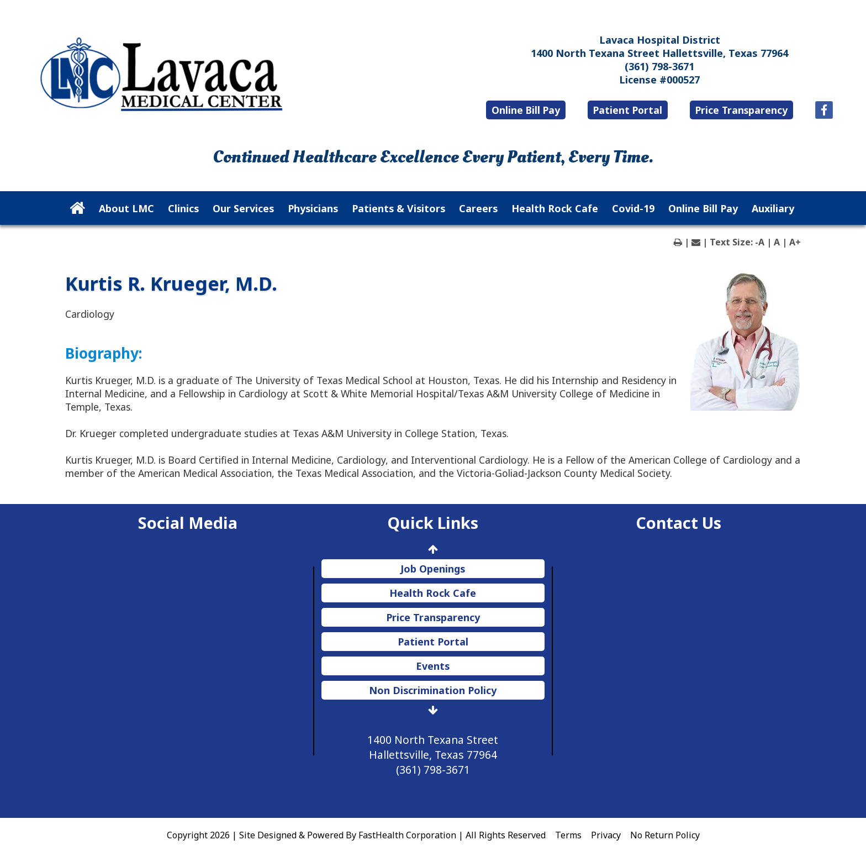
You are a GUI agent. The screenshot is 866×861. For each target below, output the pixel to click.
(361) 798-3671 (659, 66)
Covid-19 (633, 208)
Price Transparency (741, 110)
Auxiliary (773, 208)
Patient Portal (627, 110)
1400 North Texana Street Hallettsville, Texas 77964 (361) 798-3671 (432, 754)
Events (433, 666)
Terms (568, 835)
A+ (795, 242)
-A (759, 242)
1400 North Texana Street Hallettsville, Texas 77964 (659, 53)
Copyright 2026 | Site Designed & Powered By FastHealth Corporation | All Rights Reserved (356, 835)
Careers (478, 208)
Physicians (313, 208)
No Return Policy (665, 835)
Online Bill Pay (526, 110)
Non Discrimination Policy (433, 690)
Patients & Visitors (398, 208)
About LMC (126, 208)
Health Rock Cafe (554, 208)
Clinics (183, 208)
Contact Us (678, 522)
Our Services (243, 208)
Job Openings (432, 568)
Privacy (606, 835)
